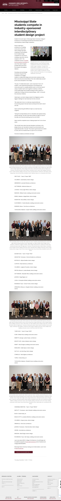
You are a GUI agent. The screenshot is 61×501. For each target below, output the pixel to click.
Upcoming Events (35, 487)
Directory (42, 0)
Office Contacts (50, 483)
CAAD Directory (50, 480)
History (18, 484)
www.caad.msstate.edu (31, 442)
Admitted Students (39, 10)
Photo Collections (35, 485)
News (6, 13)
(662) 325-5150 (52, 498)
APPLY (49, 488)
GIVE (18, 489)
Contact (50, 476)
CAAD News (56, 2)
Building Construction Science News (37, 482)
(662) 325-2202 (8, 498)
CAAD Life (30, 10)
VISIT (3, 487)
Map (49, 481)
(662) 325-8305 (30, 498)
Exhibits (51, 0)
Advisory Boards (20, 479)
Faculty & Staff (55, 10)
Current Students (47, 10)
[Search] (58, 4)
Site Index (49, 484)
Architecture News (35, 479)
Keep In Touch (19, 485)
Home (3, 13)
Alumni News (19, 481)
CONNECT (34, 490)
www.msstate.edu (19, 448)
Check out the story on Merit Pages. (23, 452)
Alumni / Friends (21, 476)
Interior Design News (36, 484)
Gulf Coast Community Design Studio (7, 482)
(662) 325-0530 (43, 498)
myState (38, 0)
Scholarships (22, 10)
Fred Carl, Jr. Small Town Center (7, 480)
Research (46, 0)
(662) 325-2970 (18, 498)
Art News (33, 480)
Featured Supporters (20, 483)
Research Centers (6, 476)
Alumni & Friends (56, 0)
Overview (6, 10)
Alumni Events (19, 480)
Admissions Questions (52, 479)
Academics (14, 10)
